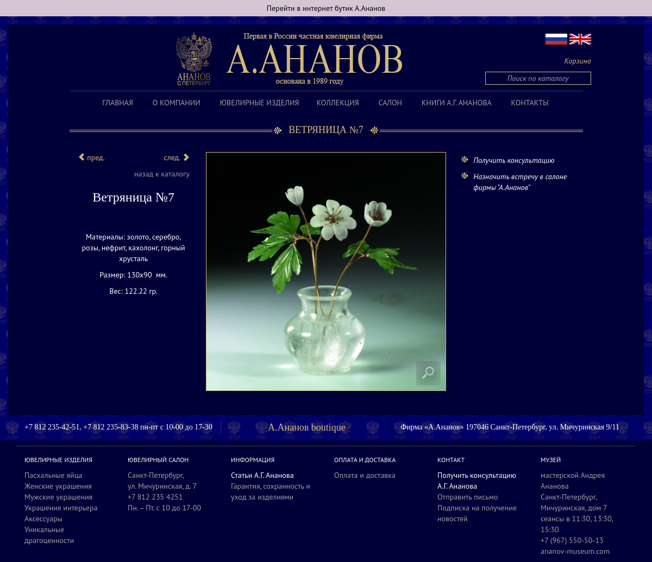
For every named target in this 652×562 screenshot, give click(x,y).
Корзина (578, 61)
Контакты (530, 103)
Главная (117, 103)
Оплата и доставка (365, 475)
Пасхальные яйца (53, 475)
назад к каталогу (162, 174)
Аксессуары (43, 518)
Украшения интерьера (60, 508)
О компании (176, 103)
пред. (91, 157)
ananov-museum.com (575, 551)
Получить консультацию (513, 160)
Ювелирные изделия (259, 103)
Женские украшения (58, 486)
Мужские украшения (58, 497)
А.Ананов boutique (307, 427)
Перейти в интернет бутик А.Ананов (326, 8)
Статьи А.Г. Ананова (262, 475)
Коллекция (337, 103)
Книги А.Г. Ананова (457, 103)
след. (176, 157)
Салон (390, 103)
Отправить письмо (467, 497)
